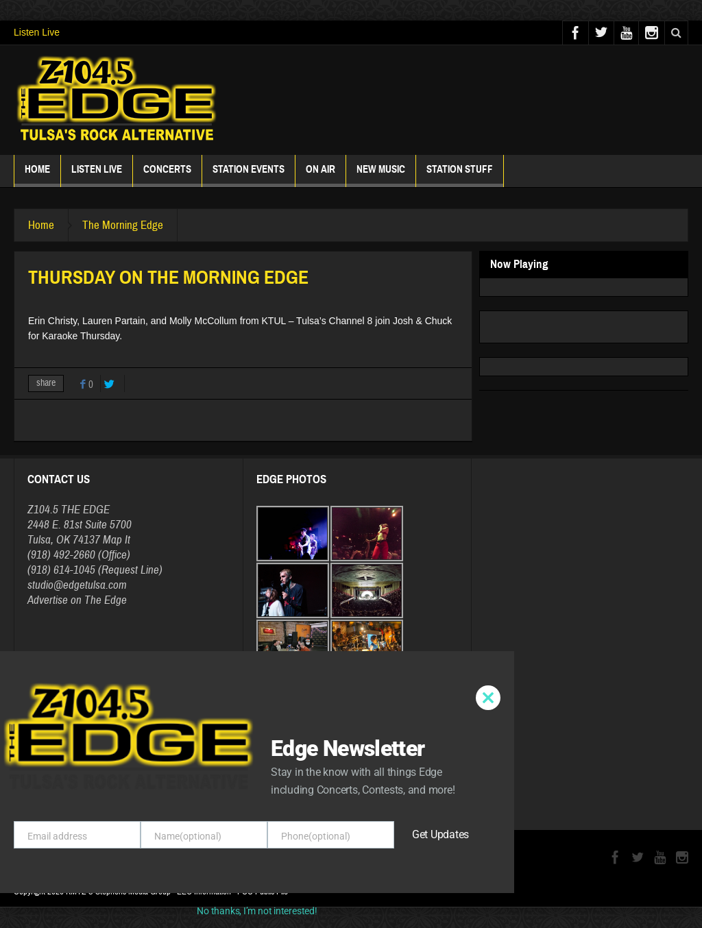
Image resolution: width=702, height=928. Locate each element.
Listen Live (37, 32)
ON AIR (320, 175)
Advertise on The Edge (77, 600)
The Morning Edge (122, 225)
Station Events (248, 175)
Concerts (167, 175)
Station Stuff (459, 175)
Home (37, 175)
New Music (380, 175)
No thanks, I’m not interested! (257, 910)
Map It (116, 540)
